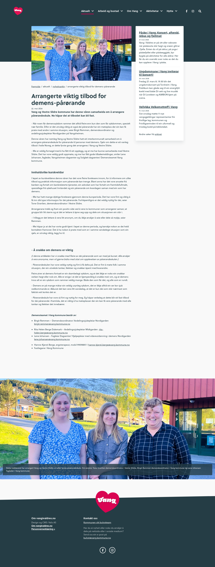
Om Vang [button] (134, 11)
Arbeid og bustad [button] (110, 11)
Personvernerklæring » (43, 529)
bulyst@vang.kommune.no (97, 537)
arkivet (158, 134)
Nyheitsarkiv (59, 86)
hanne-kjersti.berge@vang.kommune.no (109, 344)
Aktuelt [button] (87, 11)
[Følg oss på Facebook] (186, 11)
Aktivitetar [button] (154, 11)
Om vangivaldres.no (41, 525)
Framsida (35, 86)
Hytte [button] (172, 11)
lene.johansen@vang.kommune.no (52, 339)
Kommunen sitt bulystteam (97, 522)
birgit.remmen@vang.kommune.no (52, 323)
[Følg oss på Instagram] (193, 11)
